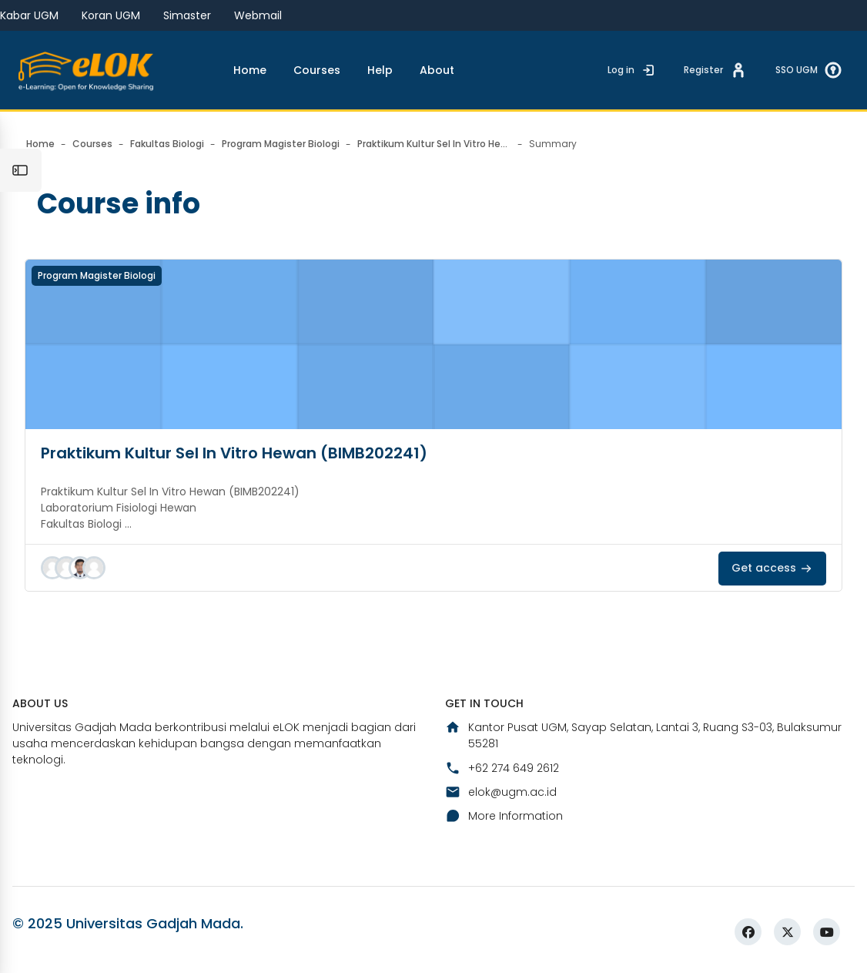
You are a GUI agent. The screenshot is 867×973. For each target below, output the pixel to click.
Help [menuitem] (380, 70)
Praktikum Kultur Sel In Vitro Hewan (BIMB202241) (234, 453)
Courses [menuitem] (316, 70)
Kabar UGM (29, 15)
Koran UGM (111, 15)
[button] (52, 567)
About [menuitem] (437, 70)
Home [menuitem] (249, 70)
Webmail (258, 15)
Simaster (187, 15)
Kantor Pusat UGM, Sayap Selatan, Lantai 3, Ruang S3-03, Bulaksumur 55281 (643, 735)
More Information (504, 816)
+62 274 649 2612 (502, 768)
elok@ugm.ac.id (501, 792)
